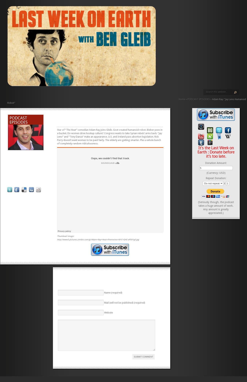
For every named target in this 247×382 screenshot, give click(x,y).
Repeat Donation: (216, 178)
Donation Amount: (216, 163)
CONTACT (54, 94)
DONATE (57, 94)
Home (182, 99)
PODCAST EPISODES (39, 94)
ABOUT (45, 94)
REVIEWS (48, 94)
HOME (8, 94)
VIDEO (42, 94)
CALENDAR (51, 94)
